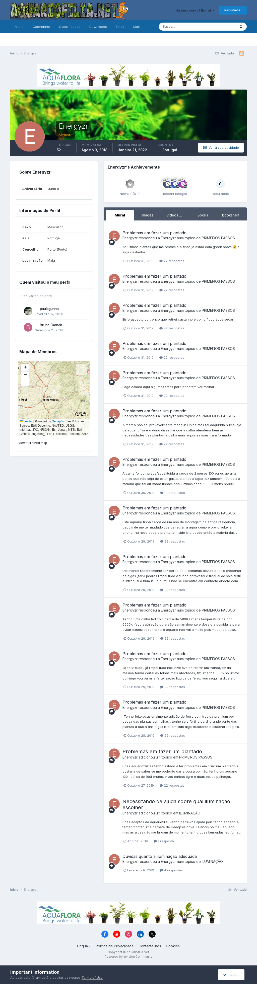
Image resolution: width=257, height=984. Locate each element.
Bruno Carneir (51, 325)
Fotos (120, 27)
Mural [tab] (120, 215)
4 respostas (171, 870)
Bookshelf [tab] (230, 215)
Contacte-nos (150, 946)
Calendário (41, 27)
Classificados (69, 27)
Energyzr (130, 238)
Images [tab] (147, 215)
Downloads (98, 27)
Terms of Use (92, 977)
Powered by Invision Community (128, 956)
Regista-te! (232, 10)
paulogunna (49, 309)
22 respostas (171, 261)
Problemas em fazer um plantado (154, 232)
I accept (232, 974)
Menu (19, 27)
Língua (84, 946)
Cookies (173, 946)
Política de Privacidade (115, 946)
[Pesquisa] (181, 27)
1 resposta (164, 841)
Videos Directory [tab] (177, 215)
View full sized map (32, 443)
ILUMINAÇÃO (189, 813)
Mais (137, 27)
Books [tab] (203, 215)
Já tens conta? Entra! (195, 10)
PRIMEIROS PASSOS (218, 238)
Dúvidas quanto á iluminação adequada (159, 856)
